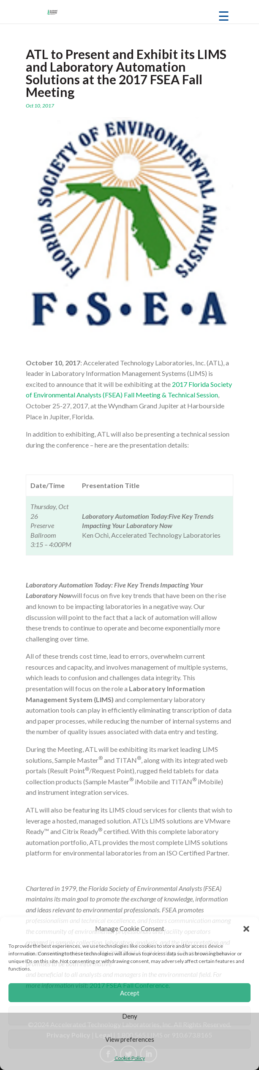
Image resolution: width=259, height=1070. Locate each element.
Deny (129, 1016)
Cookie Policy (130, 1058)
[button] (246, 929)
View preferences (129, 1039)
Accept (129, 993)
